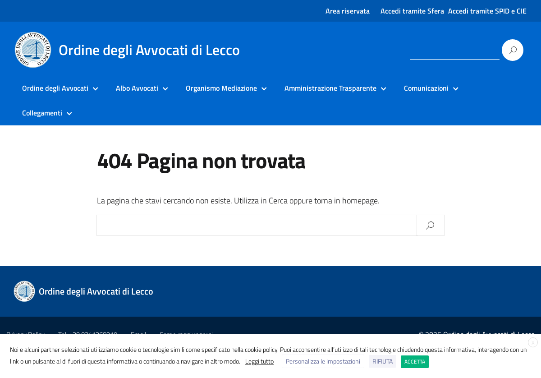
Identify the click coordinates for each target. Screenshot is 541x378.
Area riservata (348, 10)
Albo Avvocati (137, 88)
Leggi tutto (259, 361)
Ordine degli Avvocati (55, 88)
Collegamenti (42, 112)
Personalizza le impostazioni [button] (323, 361)
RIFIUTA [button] (382, 361)
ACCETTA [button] (414, 361)
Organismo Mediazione (221, 88)
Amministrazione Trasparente (330, 88)
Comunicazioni (426, 88)
